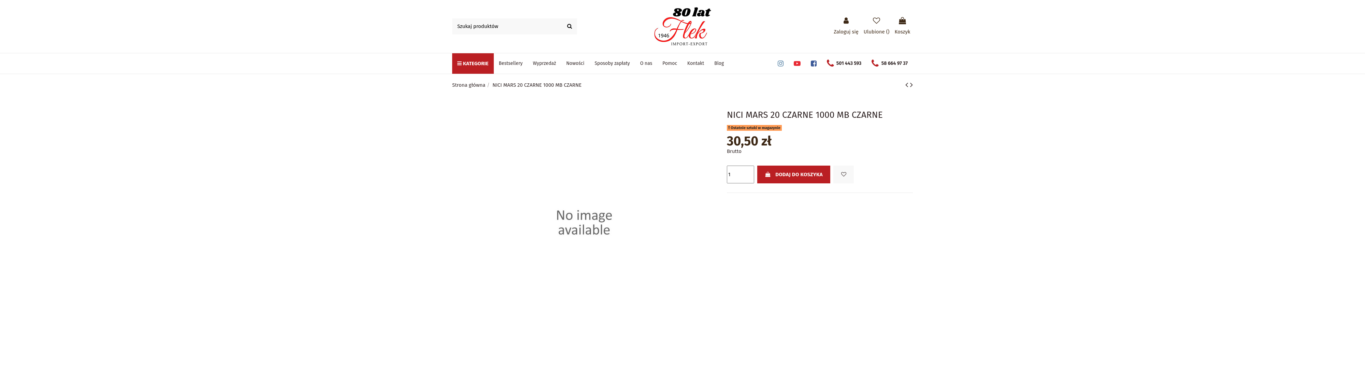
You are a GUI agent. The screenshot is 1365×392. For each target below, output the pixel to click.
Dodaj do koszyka (793, 174)
